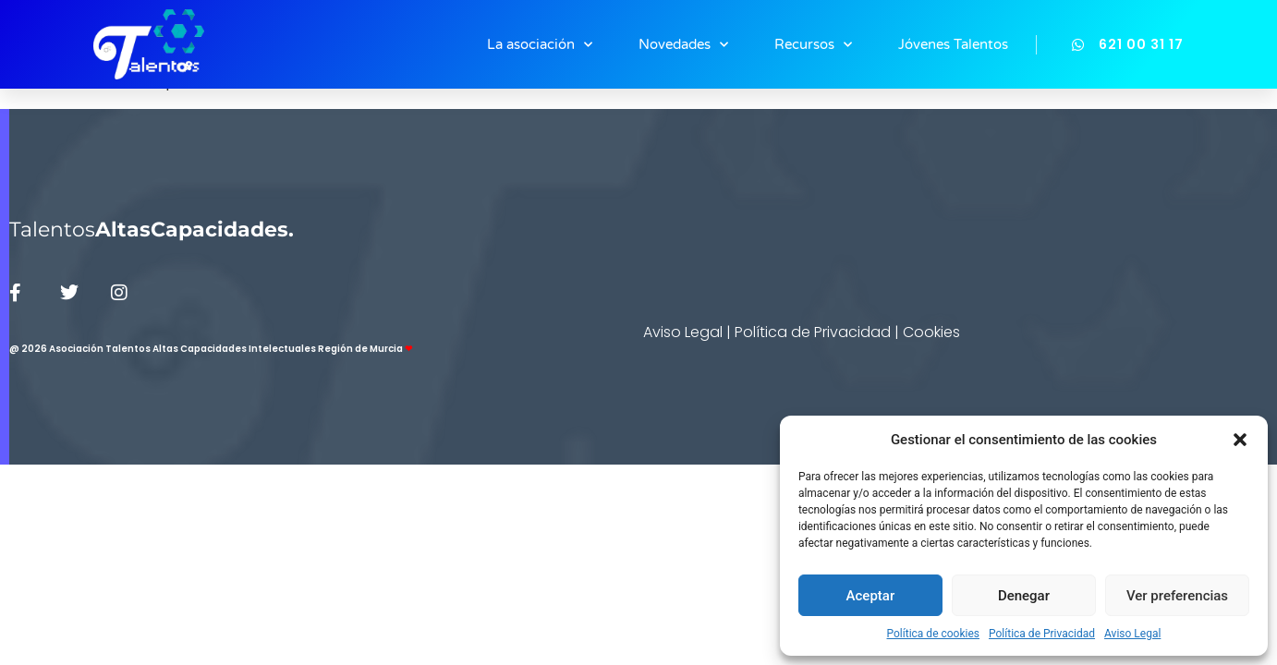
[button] (1240, 439)
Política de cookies (933, 633)
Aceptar (870, 595)
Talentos (151, 229)
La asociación (539, 44)
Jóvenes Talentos (953, 44)
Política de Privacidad (1042, 633)
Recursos (813, 44)
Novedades (683, 44)
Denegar (1024, 595)
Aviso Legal (1132, 633)
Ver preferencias (1177, 595)
